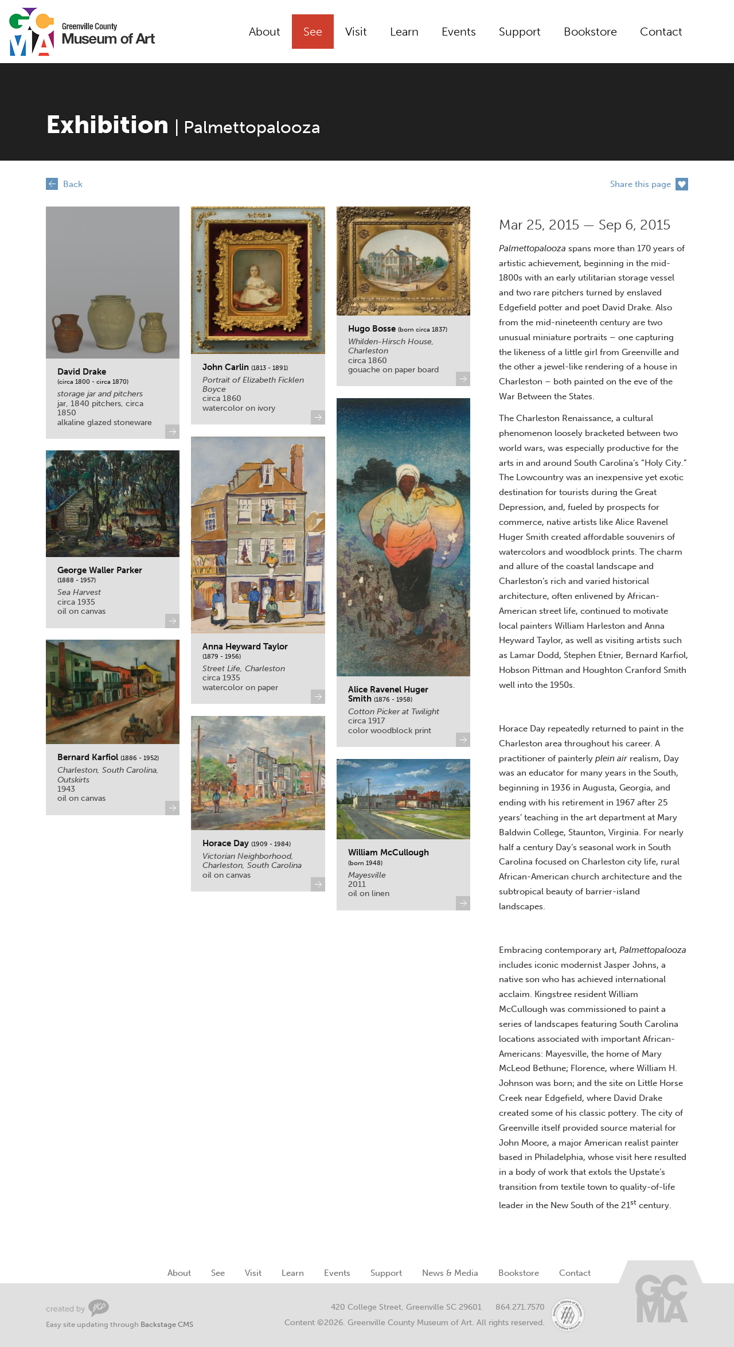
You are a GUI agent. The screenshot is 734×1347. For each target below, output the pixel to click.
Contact (661, 31)
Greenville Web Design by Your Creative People (77, 1308)
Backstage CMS (166, 1324)
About (264, 31)
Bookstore (590, 31)
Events (459, 31)
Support (520, 31)
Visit (356, 31)
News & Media (450, 1273)
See (312, 31)
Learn (404, 31)
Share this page (640, 184)
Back (73, 184)
